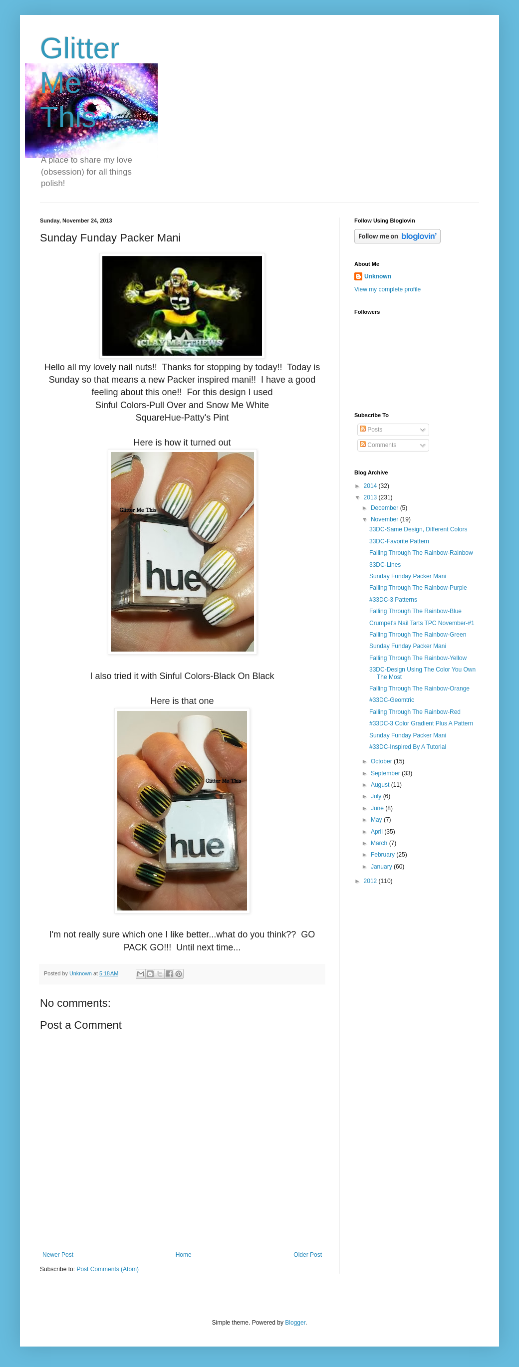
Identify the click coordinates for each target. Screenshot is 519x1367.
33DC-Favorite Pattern (399, 541)
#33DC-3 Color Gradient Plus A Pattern (421, 723)
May (377, 819)
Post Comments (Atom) (107, 1269)
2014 (371, 485)
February (383, 854)
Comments (378, 445)
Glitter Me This (80, 82)
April (377, 831)
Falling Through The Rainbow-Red (415, 711)
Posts (371, 429)
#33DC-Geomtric (391, 699)
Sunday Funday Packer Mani (407, 576)
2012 (371, 881)
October (382, 761)
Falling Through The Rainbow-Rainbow (421, 552)
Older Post (307, 1254)
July (377, 796)
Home (184, 1254)
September (386, 773)
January (382, 866)
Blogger (295, 1322)
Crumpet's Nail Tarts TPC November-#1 (422, 623)
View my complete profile (387, 289)
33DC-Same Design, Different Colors (418, 529)
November (385, 519)
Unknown (377, 276)
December (385, 507)
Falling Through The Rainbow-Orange (419, 688)
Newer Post (57, 1254)
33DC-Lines (385, 564)
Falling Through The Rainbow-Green (417, 634)
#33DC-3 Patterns (393, 599)
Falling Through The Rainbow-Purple (418, 587)
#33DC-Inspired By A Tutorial (407, 746)
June (378, 808)
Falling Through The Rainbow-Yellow (418, 658)
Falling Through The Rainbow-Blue (415, 611)
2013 (371, 497)
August (381, 784)
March (380, 843)
